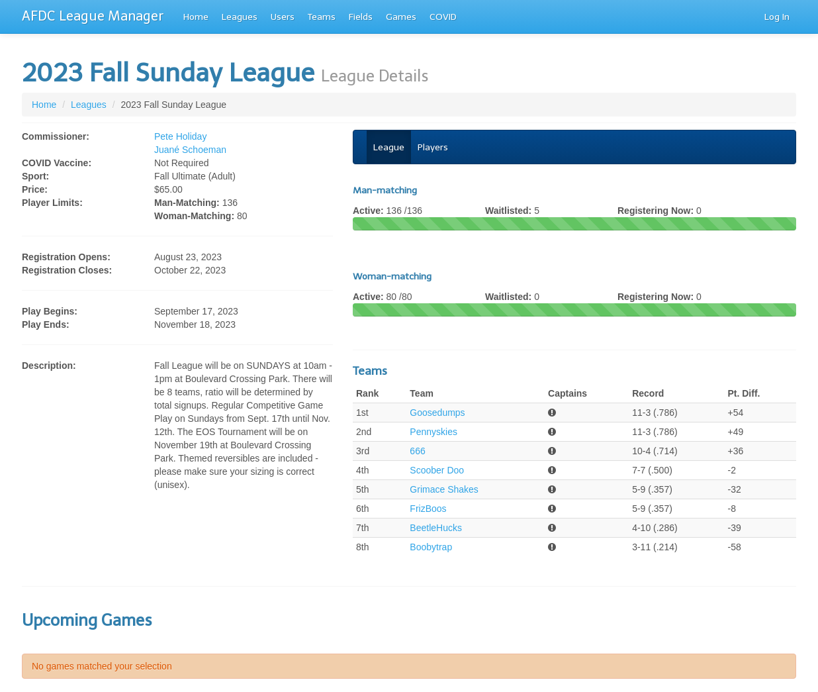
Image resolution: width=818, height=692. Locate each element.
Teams (322, 17)
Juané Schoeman (190, 149)
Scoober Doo (437, 470)
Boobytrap (431, 547)
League (388, 147)
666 (417, 451)
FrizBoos (428, 508)
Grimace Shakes (444, 489)
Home (195, 17)
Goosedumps (437, 412)
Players (433, 147)
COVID (443, 17)
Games (401, 17)
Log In (777, 17)
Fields (361, 17)
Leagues (239, 17)
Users (283, 17)
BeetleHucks (436, 527)
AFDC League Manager (92, 16)
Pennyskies (433, 431)
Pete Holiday (180, 136)
